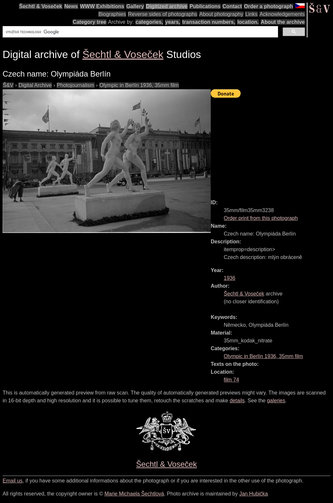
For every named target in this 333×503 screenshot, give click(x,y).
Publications (205, 6)
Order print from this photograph (261, 218)
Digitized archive (166, 6)
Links (251, 14)
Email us (12, 480)
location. (248, 22)
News (71, 6)
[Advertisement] (272, 145)
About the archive (283, 22)
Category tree (89, 22)
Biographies (112, 14)
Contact (232, 6)
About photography (221, 14)
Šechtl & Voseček (40, 6)
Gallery (135, 6)
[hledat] (139, 32)
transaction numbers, (208, 22)
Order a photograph (268, 6)
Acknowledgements (282, 14)
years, (172, 22)
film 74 (231, 379)
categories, (149, 22)
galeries (276, 400)
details (237, 400)
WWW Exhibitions (102, 6)
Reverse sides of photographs (162, 14)
